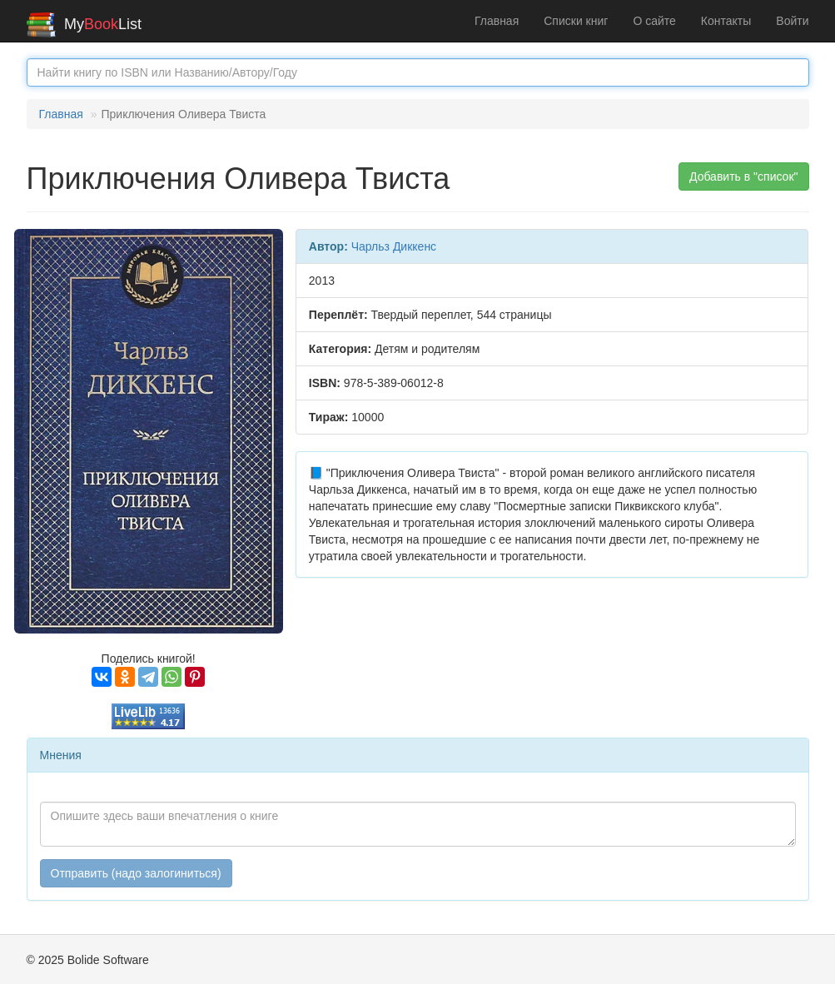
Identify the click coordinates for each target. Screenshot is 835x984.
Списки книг (576, 20)
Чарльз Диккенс (393, 246)
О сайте (654, 20)
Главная (497, 20)
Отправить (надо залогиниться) (136, 873)
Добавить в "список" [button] (743, 176)
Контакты (726, 20)
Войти (792, 20)
